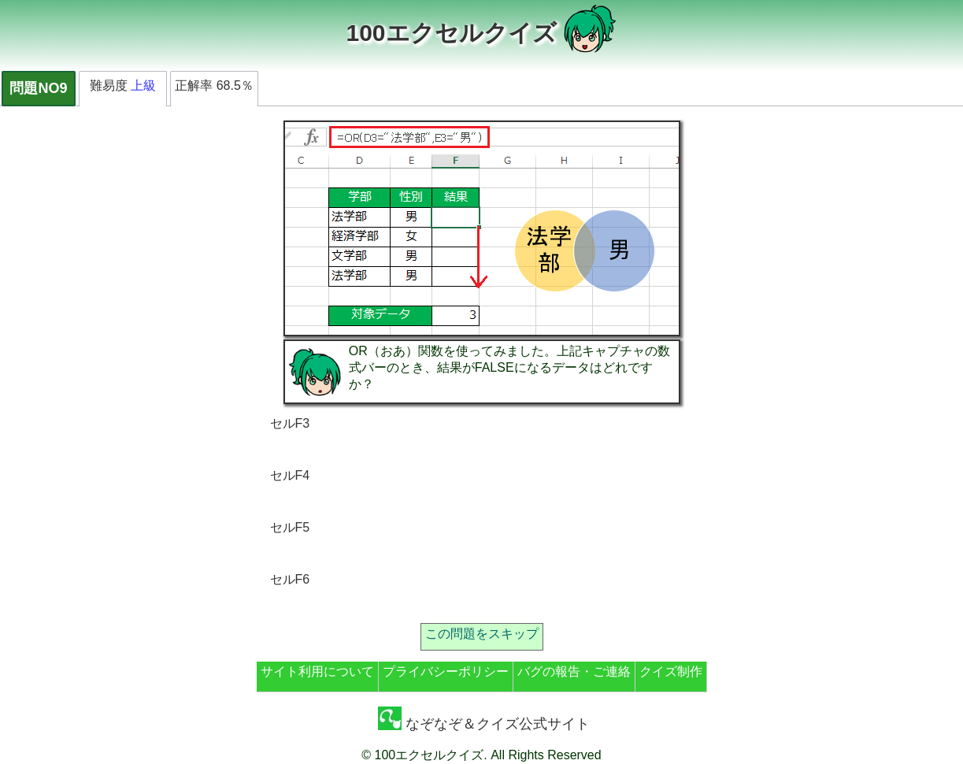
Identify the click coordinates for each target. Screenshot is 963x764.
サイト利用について (317, 671)
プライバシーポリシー (446, 671)
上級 (143, 85)
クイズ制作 (670, 671)
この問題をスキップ (482, 633)
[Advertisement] (612, 512)
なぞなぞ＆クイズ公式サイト (484, 724)
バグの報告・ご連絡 (574, 671)
